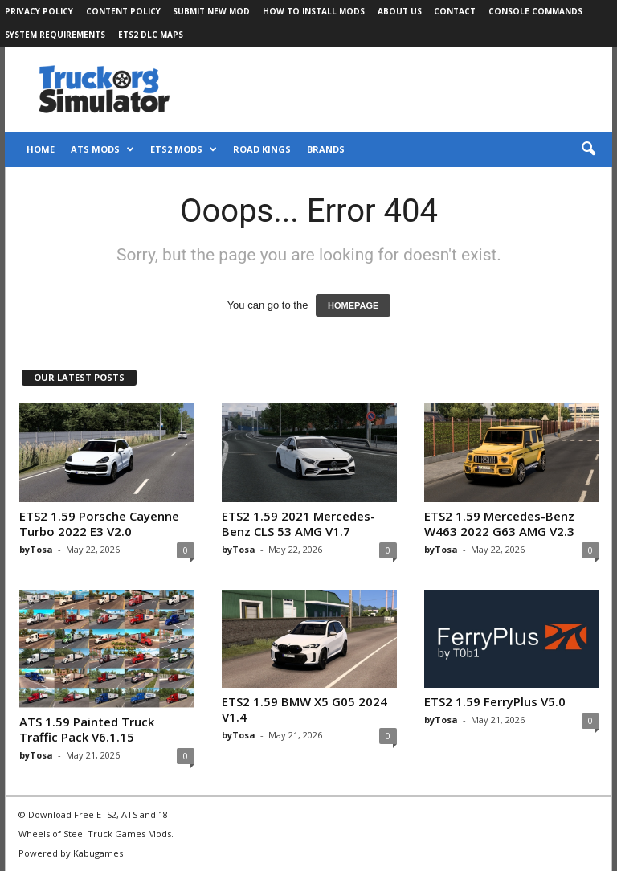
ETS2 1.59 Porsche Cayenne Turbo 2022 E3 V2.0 (99, 523)
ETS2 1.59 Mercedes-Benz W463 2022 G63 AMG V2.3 (499, 523)
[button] (588, 149)
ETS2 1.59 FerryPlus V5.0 (495, 701)
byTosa (36, 549)
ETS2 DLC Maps (150, 34)
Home (41, 149)
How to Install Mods (314, 11)
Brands (326, 149)
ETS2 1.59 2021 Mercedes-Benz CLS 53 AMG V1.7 (298, 523)
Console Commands (535, 11)
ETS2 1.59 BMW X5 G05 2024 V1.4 (304, 709)
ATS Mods (102, 149)
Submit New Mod (211, 11)
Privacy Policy (39, 11)
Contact (455, 11)
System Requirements (55, 34)
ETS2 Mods (183, 149)
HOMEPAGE (353, 305)
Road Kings (262, 149)
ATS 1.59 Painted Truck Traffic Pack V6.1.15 (86, 729)
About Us (400, 11)
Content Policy (123, 11)
